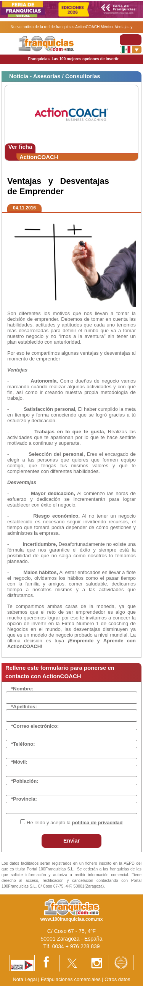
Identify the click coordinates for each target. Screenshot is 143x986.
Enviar (71, 841)
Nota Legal (25, 979)
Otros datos (117, 979)
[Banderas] (130, 49)
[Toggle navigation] (130, 39)
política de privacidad (97, 822)
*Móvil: (19, 762)
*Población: (25, 781)
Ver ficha (20, 146)
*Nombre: (22, 689)
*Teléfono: (23, 744)
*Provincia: (24, 799)
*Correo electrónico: (35, 726)
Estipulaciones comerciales (71, 979)
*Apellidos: (24, 706)
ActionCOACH (38, 157)
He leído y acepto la (74, 822)
